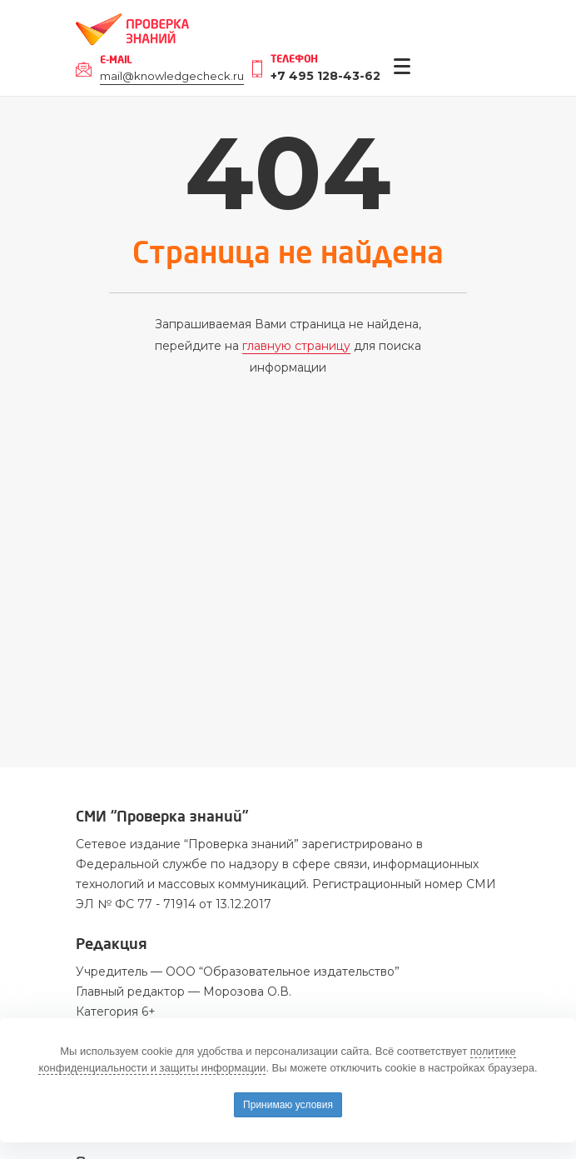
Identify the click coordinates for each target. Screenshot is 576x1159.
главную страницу (296, 345)
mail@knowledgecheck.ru (172, 75)
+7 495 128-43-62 (325, 75)
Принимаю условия (288, 1105)
